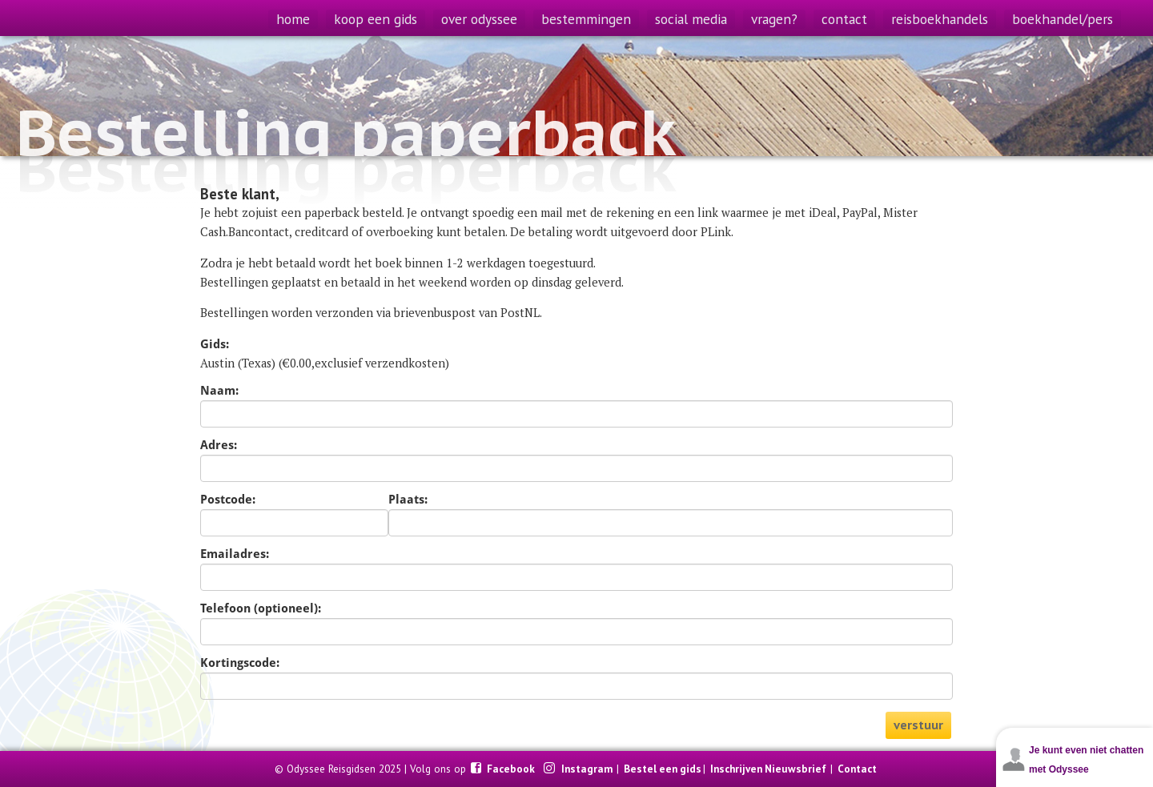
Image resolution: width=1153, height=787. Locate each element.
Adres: (218, 445)
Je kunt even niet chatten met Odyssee (1086, 760)
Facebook (512, 768)
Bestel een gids (662, 768)
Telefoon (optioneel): (260, 608)
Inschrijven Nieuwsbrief (768, 768)
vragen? (774, 19)
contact (844, 19)
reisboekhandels (939, 19)
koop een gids (375, 19)
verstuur (918, 725)
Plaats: (408, 499)
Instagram (588, 768)
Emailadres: (234, 554)
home (293, 19)
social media (691, 19)
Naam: (219, 390)
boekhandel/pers (1062, 19)
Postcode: (227, 499)
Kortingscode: (239, 663)
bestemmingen (586, 19)
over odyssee (479, 19)
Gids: (214, 344)
